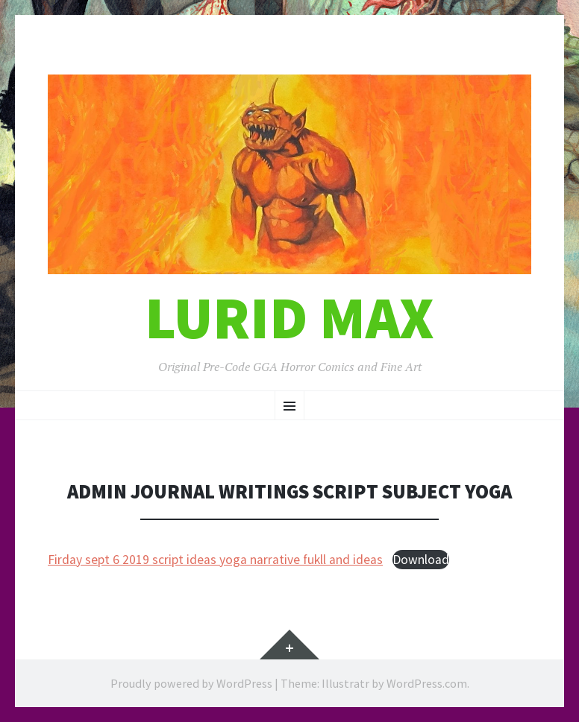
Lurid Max (289, 317)
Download (420, 559)
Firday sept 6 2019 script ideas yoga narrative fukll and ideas (215, 559)
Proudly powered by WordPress (191, 683)
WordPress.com (426, 683)
